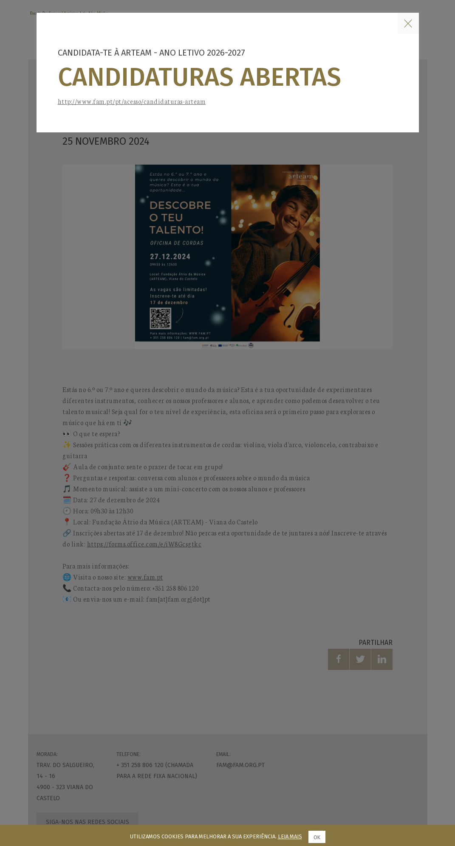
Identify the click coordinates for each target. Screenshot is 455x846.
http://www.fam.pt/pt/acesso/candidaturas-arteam (132, 101)
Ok (316, 837)
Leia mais (290, 836)
